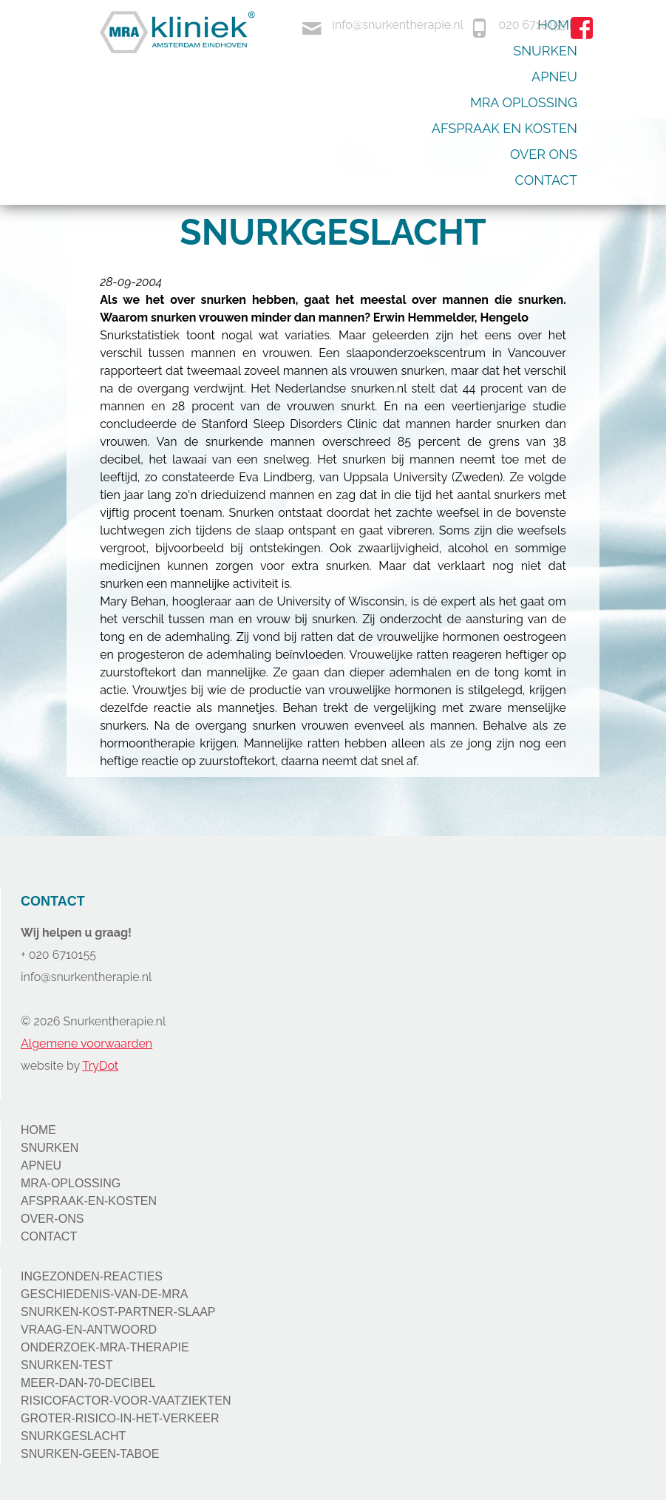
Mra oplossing (523, 102)
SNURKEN (49, 1147)
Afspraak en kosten (504, 128)
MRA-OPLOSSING (70, 1183)
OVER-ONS (52, 1218)
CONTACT (49, 1236)
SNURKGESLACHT (73, 1436)
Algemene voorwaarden (86, 1043)
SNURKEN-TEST (66, 1365)
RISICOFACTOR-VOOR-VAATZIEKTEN (126, 1400)
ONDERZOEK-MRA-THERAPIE (105, 1347)
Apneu (554, 76)
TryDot (100, 1066)
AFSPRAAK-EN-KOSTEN (89, 1201)
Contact (546, 180)
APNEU (41, 1165)
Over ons (543, 154)
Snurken (545, 50)
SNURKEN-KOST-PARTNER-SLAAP (118, 1312)
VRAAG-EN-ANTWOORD (89, 1329)
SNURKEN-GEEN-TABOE (90, 1454)
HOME (38, 1130)
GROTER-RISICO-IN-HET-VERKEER (120, 1418)
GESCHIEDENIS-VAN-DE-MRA (104, 1294)
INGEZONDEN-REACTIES (92, 1276)
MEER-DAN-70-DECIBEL (88, 1383)
